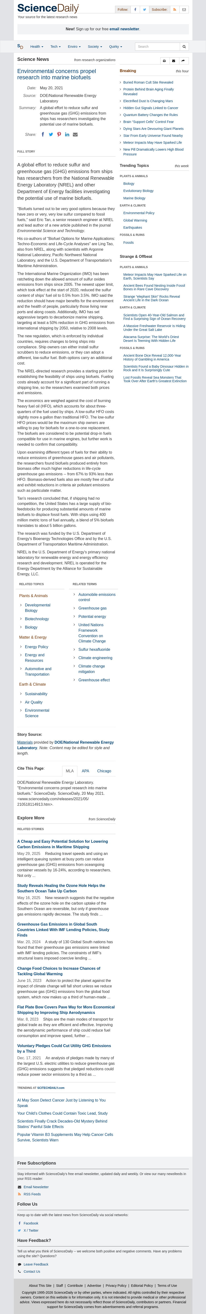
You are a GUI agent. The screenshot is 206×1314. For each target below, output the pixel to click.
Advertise (94, 1286)
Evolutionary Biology (138, 191)
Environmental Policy (139, 213)
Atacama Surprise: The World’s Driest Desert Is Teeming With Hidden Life (151, 338)
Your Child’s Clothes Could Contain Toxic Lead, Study (62, 1113)
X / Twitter (31, 1230)
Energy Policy (36, 647)
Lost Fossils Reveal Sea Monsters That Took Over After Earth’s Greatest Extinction (155, 379)
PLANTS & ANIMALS (134, 176)
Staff (59, 1286)
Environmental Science (37, 713)
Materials (25, 742)
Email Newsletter (36, 1187)
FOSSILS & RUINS (132, 235)
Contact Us (32, 1271)
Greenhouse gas (93, 608)
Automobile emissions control (97, 597)
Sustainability (36, 694)
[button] (165, 60)
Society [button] (95, 46)
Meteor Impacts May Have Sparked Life (152, 142)
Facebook (31, 1223)
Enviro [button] (74, 46)
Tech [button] (55, 46)
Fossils (128, 242)
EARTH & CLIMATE (133, 205)
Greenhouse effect (94, 680)
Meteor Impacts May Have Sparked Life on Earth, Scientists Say (154, 276)
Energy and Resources (35, 657)
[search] (184, 46)
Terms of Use (167, 1286)
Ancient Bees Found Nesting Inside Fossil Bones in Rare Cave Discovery (154, 287)
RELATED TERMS (85, 584)
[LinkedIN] (67, 134)
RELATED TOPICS (31, 584)
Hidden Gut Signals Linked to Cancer (150, 108)
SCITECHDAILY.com (51, 1088)
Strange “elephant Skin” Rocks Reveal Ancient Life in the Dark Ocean (151, 298)
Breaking (128, 71)
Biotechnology (37, 619)
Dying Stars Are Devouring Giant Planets (153, 129)
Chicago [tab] (104, 771)
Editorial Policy (142, 1286)
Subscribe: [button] (159, 9)
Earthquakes (132, 227)
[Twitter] (51, 134)
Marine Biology (134, 198)
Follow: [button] (123, 9)
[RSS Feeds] (175, 9)
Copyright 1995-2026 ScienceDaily (47, 1292)
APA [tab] (85, 771)
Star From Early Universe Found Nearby (153, 136)
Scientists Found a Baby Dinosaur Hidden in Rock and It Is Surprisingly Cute (156, 368)
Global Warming (135, 220)
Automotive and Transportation (38, 671)
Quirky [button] (115, 46)
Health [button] (36, 46)
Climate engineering (95, 658)
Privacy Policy (116, 1286)
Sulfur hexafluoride (94, 649)
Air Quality (34, 702)
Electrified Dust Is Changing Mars (148, 101)
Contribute (75, 1286)
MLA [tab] (70, 771)
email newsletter (124, 29)
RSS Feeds (32, 1194)
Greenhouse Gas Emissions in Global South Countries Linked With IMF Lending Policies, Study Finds (63, 929)
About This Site (40, 1286)
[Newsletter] (184, 9)
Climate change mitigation (92, 669)
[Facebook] (43, 134)
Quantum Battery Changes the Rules (150, 115)
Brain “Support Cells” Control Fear (148, 122)
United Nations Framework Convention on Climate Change (92, 633)
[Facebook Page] (135, 9)
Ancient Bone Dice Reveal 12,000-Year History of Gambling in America (152, 357)
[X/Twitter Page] (144, 9)
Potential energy (92, 617)
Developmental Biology (37, 608)
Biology (31, 627)
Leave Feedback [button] (36, 1264)
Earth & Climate (32, 684)
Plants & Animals (33, 596)
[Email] (75, 134)
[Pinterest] (59, 134)
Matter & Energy (33, 637)
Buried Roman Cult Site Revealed (148, 82)
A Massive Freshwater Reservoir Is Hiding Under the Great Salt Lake (154, 327)
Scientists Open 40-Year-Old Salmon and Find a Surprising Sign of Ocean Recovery (154, 317)
